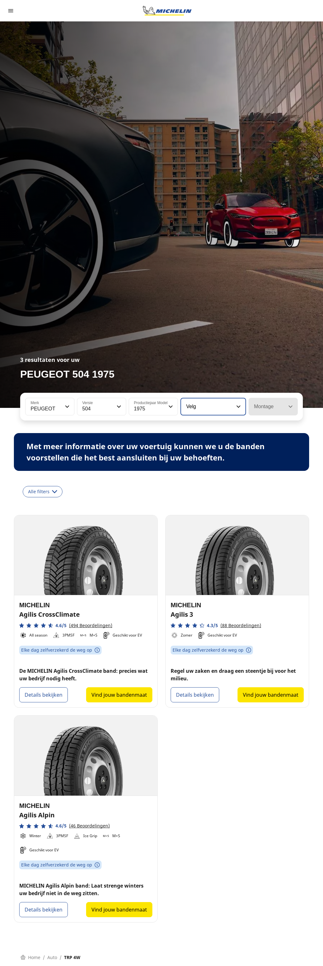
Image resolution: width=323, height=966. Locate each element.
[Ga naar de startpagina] (167, 10)
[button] (66, 407)
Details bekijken (43, 694)
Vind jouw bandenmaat (119, 694)
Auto (52, 957)
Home (30, 957)
